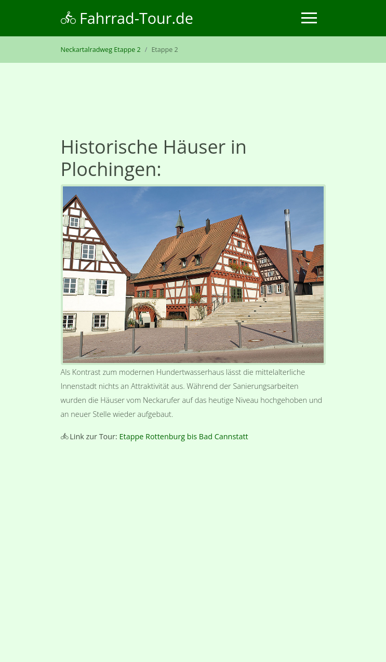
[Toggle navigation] (309, 18)
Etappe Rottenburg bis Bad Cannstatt (183, 436)
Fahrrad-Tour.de (127, 18)
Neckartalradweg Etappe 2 (101, 49)
